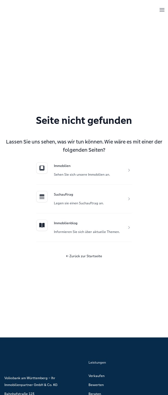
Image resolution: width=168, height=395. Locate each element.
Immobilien (62, 166)
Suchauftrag (63, 194)
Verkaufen (96, 376)
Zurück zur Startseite (84, 256)
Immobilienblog (66, 223)
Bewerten (96, 385)
